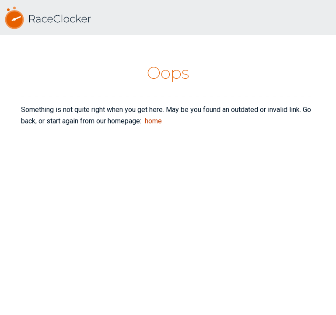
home (153, 121)
